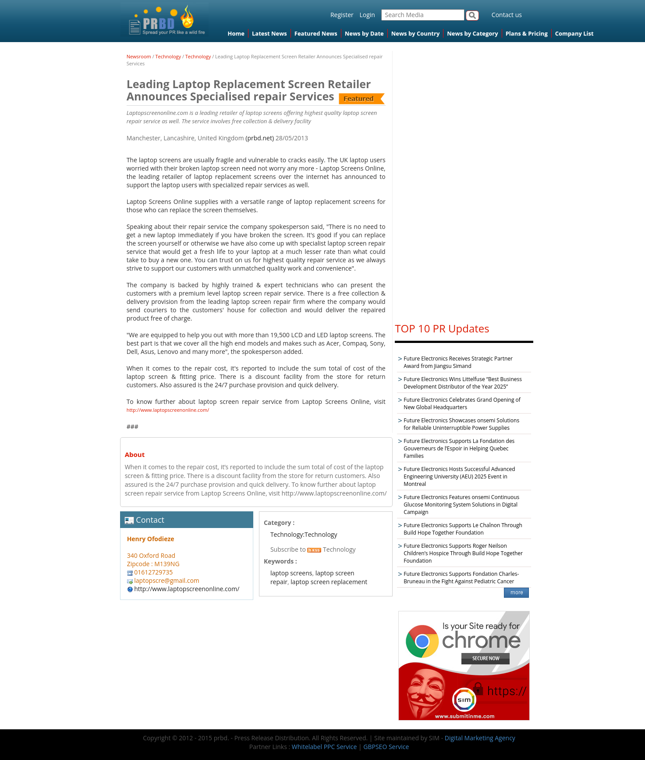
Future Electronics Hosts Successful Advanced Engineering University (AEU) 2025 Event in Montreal (459, 476)
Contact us (507, 15)
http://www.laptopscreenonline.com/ (168, 410)
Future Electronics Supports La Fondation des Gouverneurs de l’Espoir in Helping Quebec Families (459, 448)
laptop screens (291, 573)
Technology (168, 56)
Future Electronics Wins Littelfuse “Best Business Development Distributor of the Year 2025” (463, 382)
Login (367, 15)
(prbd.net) (259, 138)
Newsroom (139, 56)
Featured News (315, 33)
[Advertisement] (464, 182)
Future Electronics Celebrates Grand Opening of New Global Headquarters (462, 403)
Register (342, 15)
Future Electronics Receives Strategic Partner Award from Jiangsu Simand (458, 362)
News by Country (415, 33)
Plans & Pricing (527, 33)
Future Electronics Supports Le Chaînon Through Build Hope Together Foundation (463, 528)
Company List (574, 33)
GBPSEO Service (386, 746)
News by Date (364, 33)
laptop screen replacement (329, 582)
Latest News (269, 33)
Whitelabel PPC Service (324, 746)
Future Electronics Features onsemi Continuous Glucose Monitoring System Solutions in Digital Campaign (461, 504)
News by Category (472, 33)
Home (236, 33)
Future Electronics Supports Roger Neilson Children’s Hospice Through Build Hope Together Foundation (463, 553)
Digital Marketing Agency (480, 738)
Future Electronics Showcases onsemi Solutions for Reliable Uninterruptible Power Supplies (461, 424)
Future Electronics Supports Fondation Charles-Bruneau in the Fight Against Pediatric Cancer (461, 577)
